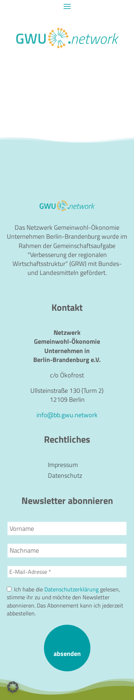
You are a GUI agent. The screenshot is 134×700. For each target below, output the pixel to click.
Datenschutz (65, 476)
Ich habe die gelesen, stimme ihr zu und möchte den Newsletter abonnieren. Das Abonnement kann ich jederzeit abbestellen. (65, 601)
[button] (13, 687)
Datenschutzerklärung (71, 589)
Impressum (63, 466)
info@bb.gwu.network (67, 415)
